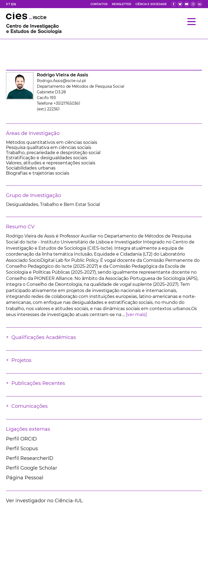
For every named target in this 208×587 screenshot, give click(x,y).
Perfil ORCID (21, 439)
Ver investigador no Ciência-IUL (44, 501)
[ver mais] (136, 314)
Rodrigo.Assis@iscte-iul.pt (61, 80)
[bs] (180, 4)
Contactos (99, 4)
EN (13, 4)
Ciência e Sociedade (151, 4)
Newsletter (121, 4)
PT (8, 4)
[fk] (193, 4)
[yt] (186, 4)
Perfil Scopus (22, 449)
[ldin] (199, 4)
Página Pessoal (24, 478)
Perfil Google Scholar (31, 468)
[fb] (173, 4)
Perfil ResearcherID (29, 458)
